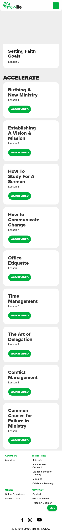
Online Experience (15, 494)
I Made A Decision (42, 503)
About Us (10, 460)
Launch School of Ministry (42, 473)
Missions (37, 479)
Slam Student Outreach (39, 466)
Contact (36, 494)
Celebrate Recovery (43, 483)
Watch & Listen (13, 498)
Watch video (20, 109)
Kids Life (37, 460)
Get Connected (40, 498)
